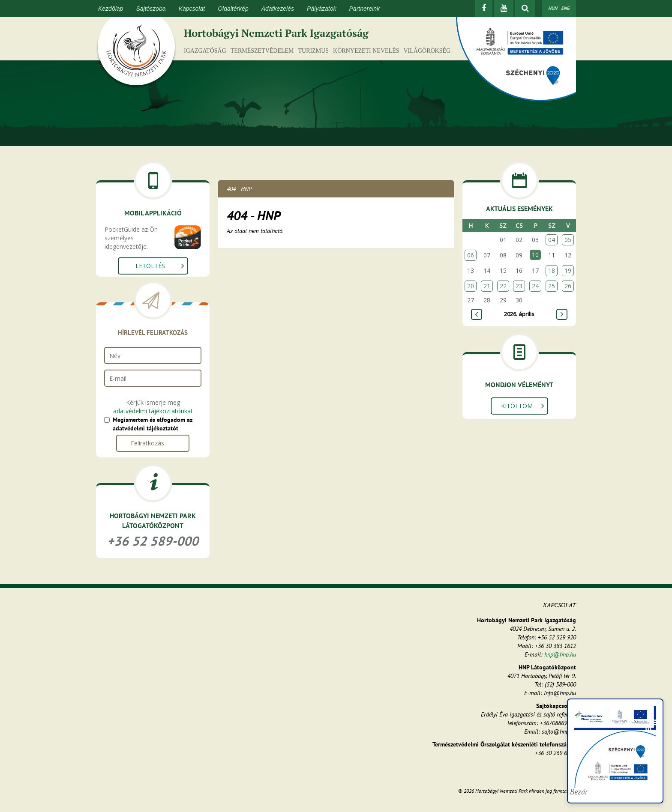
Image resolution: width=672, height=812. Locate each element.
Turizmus (313, 51)
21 (486, 286)
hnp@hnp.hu (560, 654)
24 (535, 286)
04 (551, 240)
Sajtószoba (150, 8)
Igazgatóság (205, 51)
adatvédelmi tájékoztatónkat (153, 411)
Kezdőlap (110, 8)
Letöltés (150, 266)
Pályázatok (321, 8)
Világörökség (426, 51)
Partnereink (364, 8)
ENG (565, 8)
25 (551, 286)
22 (503, 286)
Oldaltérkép (233, 8)
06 (470, 255)
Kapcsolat (192, 8)
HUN (552, 8)
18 (551, 270)
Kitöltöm (517, 406)
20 (470, 286)
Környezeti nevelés (366, 51)
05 (567, 240)
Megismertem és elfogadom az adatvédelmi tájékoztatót (152, 424)
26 (567, 286)
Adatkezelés (277, 8)
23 (519, 286)
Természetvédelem (262, 51)
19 (567, 270)
